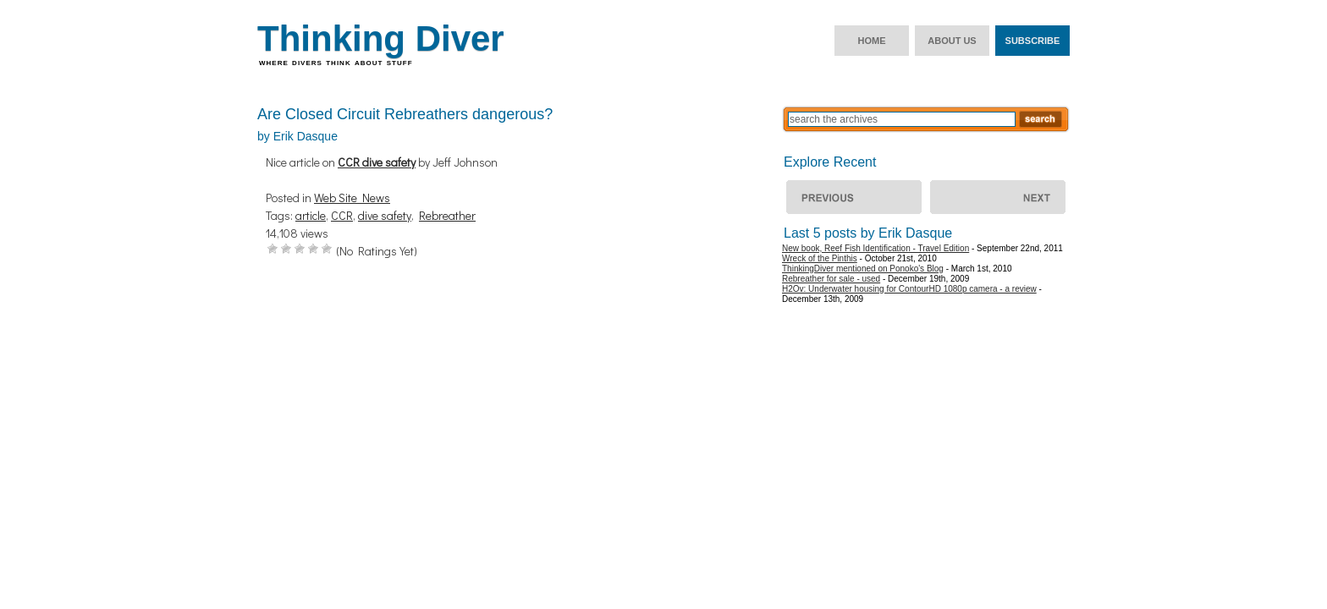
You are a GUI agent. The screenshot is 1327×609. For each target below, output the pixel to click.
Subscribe (1032, 41)
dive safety (384, 215)
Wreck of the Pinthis (997, 197)
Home (872, 41)
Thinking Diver (380, 38)
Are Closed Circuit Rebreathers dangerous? (405, 114)
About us (952, 41)
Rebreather (447, 215)
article (310, 215)
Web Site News (352, 197)
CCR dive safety (377, 162)
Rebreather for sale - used (831, 278)
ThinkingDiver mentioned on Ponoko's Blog (863, 268)
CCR (342, 215)
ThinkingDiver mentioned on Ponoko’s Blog (854, 197)
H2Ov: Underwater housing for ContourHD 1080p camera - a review (909, 289)
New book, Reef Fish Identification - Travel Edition (875, 248)
